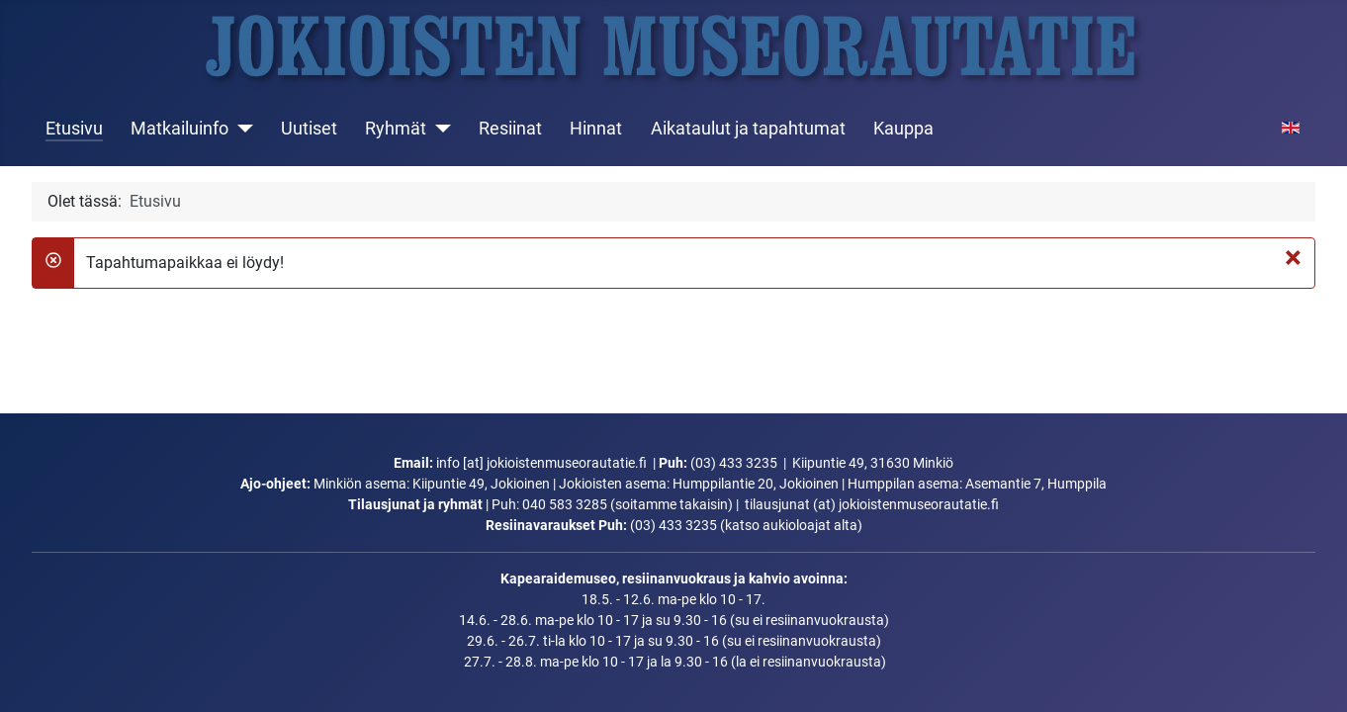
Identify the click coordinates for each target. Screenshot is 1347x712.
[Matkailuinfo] (240, 128)
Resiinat (510, 128)
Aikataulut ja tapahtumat (748, 128)
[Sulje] (1293, 257)
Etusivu (74, 128)
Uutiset (309, 128)
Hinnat (596, 128)
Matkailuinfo (179, 128)
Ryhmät (395, 128)
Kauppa (903, 128)
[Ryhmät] (438, 128)
